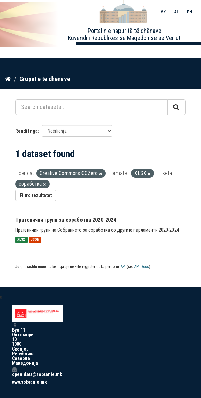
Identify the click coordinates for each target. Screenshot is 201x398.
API (123, 266)
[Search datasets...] (91, 107)
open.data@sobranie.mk (14, 372)
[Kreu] (8, 79)
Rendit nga (26, 131)
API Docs (141, 266)
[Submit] (176, 107)
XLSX (21, 240)
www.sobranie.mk (14, 382)
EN (189, 11)
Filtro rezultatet (36, 195)
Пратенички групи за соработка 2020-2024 (65, 220)
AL (176, 11)
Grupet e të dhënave (44, 78)
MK (163, 11)
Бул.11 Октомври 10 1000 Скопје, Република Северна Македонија (14, 343)
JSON (35, 240)
